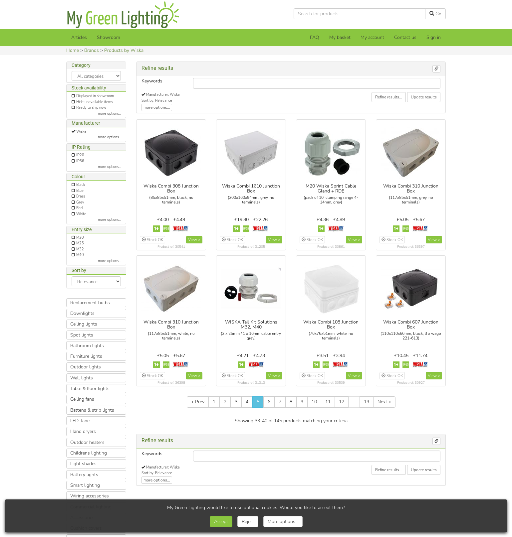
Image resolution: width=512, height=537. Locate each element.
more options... (109, 113)
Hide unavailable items (94, 101)
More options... (283, 521)
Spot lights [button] (81, 335)
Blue (80, 190)
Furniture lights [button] (86, 356)
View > (194, 239)
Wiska (81, 131)
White (81, 213)
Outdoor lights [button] (85, 367)
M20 (80, 237)
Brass (80, 196)
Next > (384, 402)
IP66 (80, 161)
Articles (79, 37)
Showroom (108, 37)
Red (79, 207)
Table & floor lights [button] (90, 388)
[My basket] (340, 37)
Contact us (405, 37)
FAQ (314, 37)
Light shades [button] (83, 464)
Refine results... (388, 97)
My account (372, 37)
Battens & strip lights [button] (92, 410)
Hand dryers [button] (83, 431)
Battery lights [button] (84, 474)
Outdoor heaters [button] (87, 442)
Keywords (151, 81)
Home (72, 50)
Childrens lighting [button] (88, 453)
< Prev (197, 402)
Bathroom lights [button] (87, 345)
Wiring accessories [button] (89, 496)
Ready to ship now (91, 107)
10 (314, 402)
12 (341, 402)
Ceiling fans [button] (82, 399)
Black (80, 184)
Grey (80, 202)
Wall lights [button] (81, 378)
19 (366, 402)
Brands (91, 50)
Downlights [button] (82, 313)
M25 (80, 243)
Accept (221, 521)
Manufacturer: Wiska (163, 94)
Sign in (433, 37)
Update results (424, 97)
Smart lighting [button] (85, 485)
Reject (248, 521)
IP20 (80, 155)
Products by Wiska (123, 50)
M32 (80, 249)
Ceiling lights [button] (83, 324)
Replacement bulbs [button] (90, 303)
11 (328, 402)
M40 (80, 254)
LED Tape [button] (80, 421)
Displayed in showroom (95, 95)
